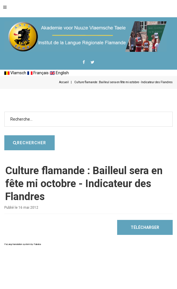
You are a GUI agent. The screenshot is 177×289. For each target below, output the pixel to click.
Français (38, 73)
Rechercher (29, 142)
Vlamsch (15, 73)
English (59, 73)
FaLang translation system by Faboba (22, 244)
